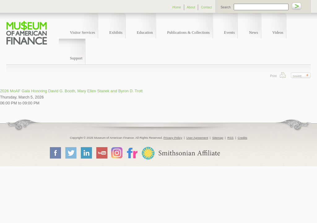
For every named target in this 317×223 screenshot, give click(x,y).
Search (226, 7)
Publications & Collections (188, 32)
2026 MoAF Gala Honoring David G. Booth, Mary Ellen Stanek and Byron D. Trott (71, 91)
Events (229, 32)
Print (283, 75)
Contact (206, 7)
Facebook (55, 153)
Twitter (70, 153)
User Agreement (197, 137)
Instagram (117, 152)
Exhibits (116, 32)
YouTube (101, 153)
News (253, 32)
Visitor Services (82, 32)
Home (176, 7)
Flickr (131, 152)
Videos (278, 32)
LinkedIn (86, 153)
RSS (230, 137)
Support (76, 58)
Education (145, 32)
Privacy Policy (172, 137)
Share (297, 76)
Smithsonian (180, 153)
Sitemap (217, 137)
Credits (242, 137)
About (191, 7)
